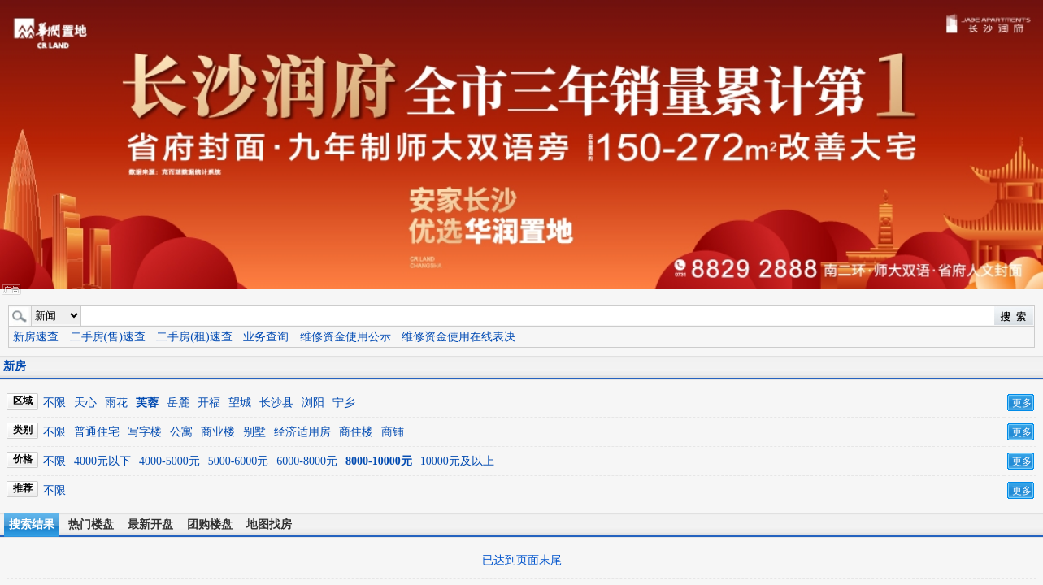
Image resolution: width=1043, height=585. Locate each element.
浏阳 (313, 402)
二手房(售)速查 (108, 337)
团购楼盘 (210, 524)
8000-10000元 (378, 461)
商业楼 (218, 432)
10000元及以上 (457, 461)
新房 (14, 366)
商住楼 (356, 432)
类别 (23, 430)
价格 (23, 459)
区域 (23, 400)
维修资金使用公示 (345, 337)
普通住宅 (97, 432)
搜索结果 (31, 524)
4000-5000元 (169, 461)
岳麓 (178, 402)
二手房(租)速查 (194, 337)
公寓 (181, 432)
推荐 (23, 488)
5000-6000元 (238, 461)
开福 (209, 402)
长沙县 (276, 402)
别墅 (254, 432)
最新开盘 (150, 524)
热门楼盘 (91, 524)
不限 (54, 402)
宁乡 (343, 402)
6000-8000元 (306, 461)
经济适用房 (302, 432)
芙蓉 (147, 402)
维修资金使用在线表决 (458, 337)
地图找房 (269, 524)
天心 (85, 402)
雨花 (116, 402)
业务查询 (266, 337)
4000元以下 (102, 461)
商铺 (392, 432)
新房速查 (36, 337)
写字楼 (145, 432)
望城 (239, 402)
